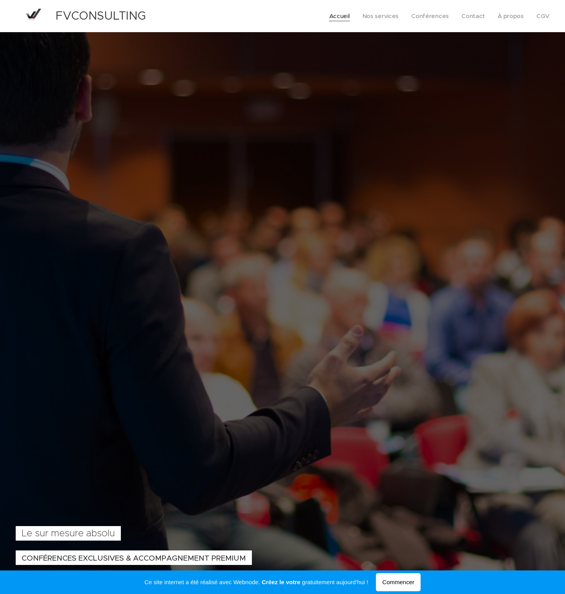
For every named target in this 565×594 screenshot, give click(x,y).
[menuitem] (337, 16)
